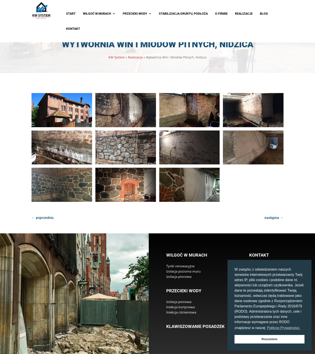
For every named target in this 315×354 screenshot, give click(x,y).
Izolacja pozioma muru (183, 271)
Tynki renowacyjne (180, 266)
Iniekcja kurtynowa (180, 307)
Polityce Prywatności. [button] (283, 328)
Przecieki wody (183, 290)
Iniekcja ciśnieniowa (181, 312)
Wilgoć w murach (186, 255)
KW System (116, 57)
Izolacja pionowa (178, 276)
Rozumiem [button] (270, 339)
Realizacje (135, 57)
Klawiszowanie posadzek (195, 326)
